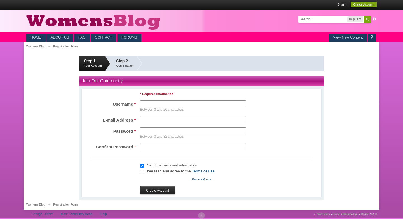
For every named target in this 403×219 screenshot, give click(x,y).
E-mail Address (119, 120)
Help (103, 214)
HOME (36, 37)
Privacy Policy (201, 179)
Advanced (374, 19)
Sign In (342, 4)
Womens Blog (35, 204)
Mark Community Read (76, 214)
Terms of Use (203, 171)
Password (124, 131)
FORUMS (129, 37)
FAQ (82, 37)
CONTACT (103, 37)
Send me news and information (172, 165)
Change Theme (42, 214)
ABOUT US (60, 37)
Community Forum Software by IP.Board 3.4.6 (345, 214)
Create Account (363, 4)
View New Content (348, 37)
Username (124, 104)
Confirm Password (116, 146)
